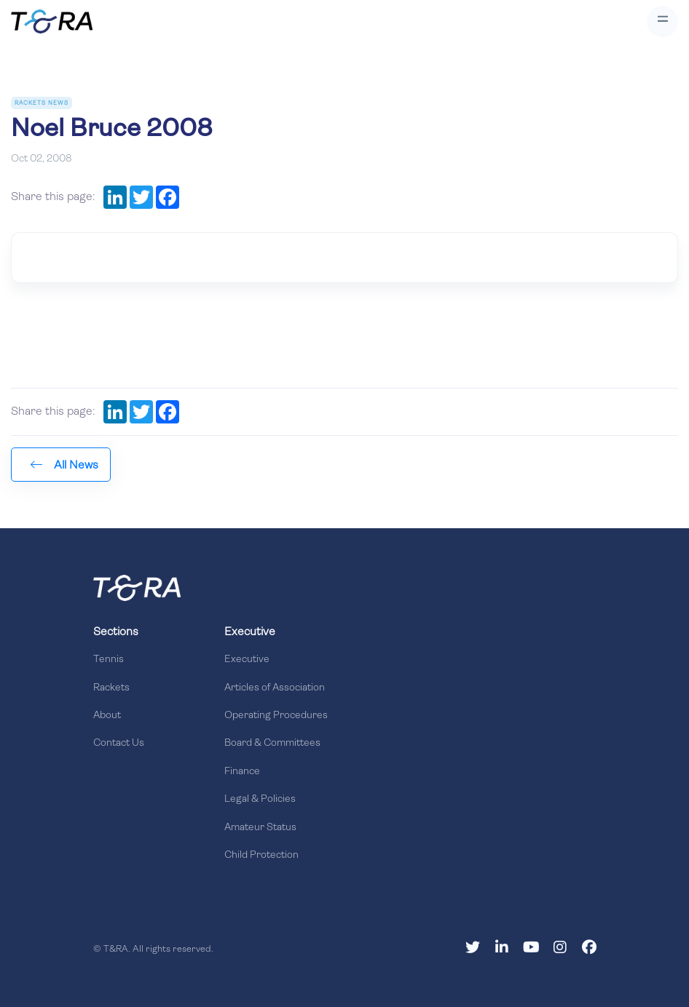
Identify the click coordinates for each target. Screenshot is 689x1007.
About (107, 715)
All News (64, 464)
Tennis (108, 659)
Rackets (111, 687)
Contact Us (118, 743)
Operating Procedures (276, 715)
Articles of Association (274, 687)
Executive (246, 659)
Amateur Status (260, 827)
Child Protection (261, 855)
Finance (242, 771)
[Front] (137, 588)
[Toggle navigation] (662, 21)
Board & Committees (272, 743)
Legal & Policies (260, 799)
